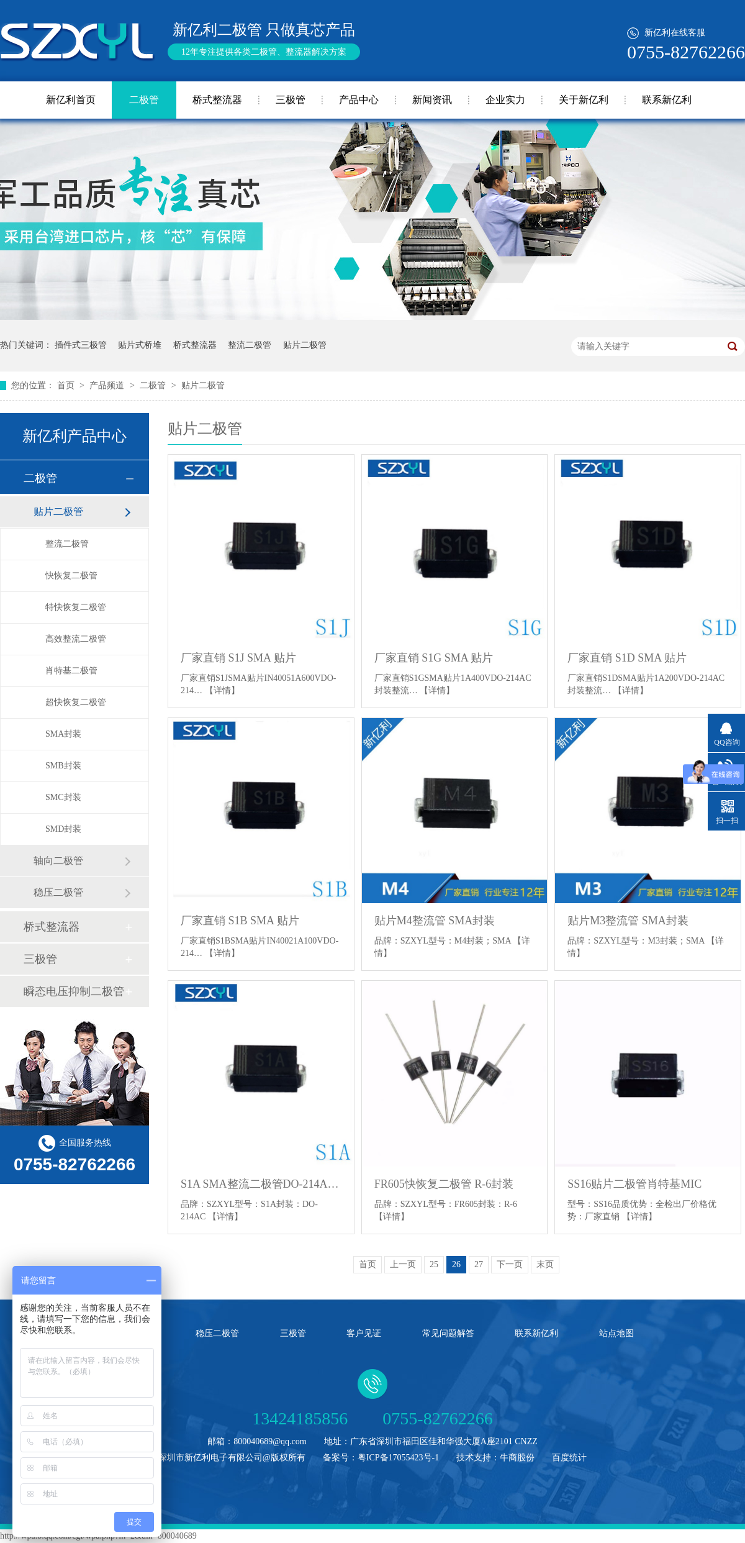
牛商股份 (517, 1457)
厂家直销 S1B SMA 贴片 (240, 920)
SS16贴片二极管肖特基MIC (634, 1184)
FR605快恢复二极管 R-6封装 (444, 1184)
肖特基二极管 (71, 670)
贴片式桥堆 (139, 345)
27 (478, 1264)
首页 (67, 385)
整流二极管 (249, 345)
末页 (545, 1264)
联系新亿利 (667, 99)
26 (456, 1264)
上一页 (403, 1264)
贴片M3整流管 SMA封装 (628, 920)
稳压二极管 (58, 892)
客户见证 (363, 1333)
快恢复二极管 (71, 575)
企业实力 (505, 99)
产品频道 (108, 385)
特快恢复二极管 (75, 607)
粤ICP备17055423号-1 (398, 1457)
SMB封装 (63, 765)
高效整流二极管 (75, 639)
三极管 (290, 99)
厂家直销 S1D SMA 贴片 (627, 658)
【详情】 (222, 690)
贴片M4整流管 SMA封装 (434, 920)
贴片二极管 (305, 345)
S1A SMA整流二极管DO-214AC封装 (261, 1184)
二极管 (144, 99)
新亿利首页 (71, 99)
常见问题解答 (448, 1333)
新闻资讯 (432, 99)
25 (434, 1264)
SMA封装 (63, 734)
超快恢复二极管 (75, 702)
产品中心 (359, 99)
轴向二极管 (58, 860)
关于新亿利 (583, 99)
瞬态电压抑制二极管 (74, 991)
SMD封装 (63, 829)
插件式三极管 (81, 345)
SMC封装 (63, 797)
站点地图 (616, 1333)
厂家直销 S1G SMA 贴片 (434, 658)
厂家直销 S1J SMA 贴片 (238, 658)
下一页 (510, 1264)
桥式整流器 (217, 99)
